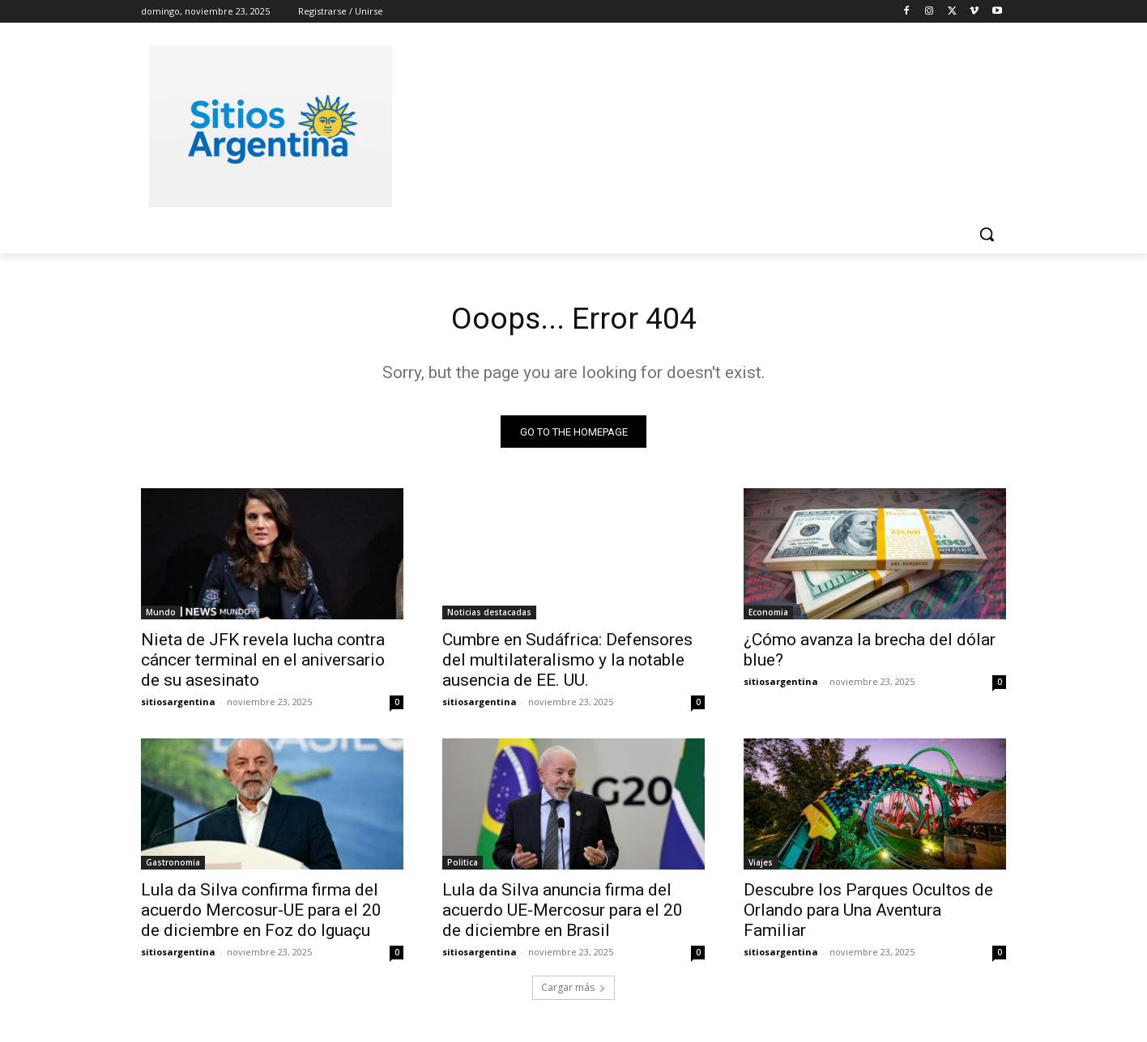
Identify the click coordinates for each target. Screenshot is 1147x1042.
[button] (986, 234)
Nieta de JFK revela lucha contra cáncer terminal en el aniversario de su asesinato (263, 663)
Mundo (161, 615)
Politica (462, 865)
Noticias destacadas (489, 615)
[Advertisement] (695, 123)
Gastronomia (173, 865)
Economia (768, 615)
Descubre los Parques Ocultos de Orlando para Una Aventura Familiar (868, 913)
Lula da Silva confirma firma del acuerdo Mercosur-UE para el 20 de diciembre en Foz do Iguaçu (261, 913)
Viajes (760, 865)
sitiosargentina (178, 705)
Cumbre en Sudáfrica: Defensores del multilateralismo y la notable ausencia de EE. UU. (567, 663)
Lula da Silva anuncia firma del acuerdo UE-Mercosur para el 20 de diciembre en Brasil (562, 913)
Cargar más (573, 990)
